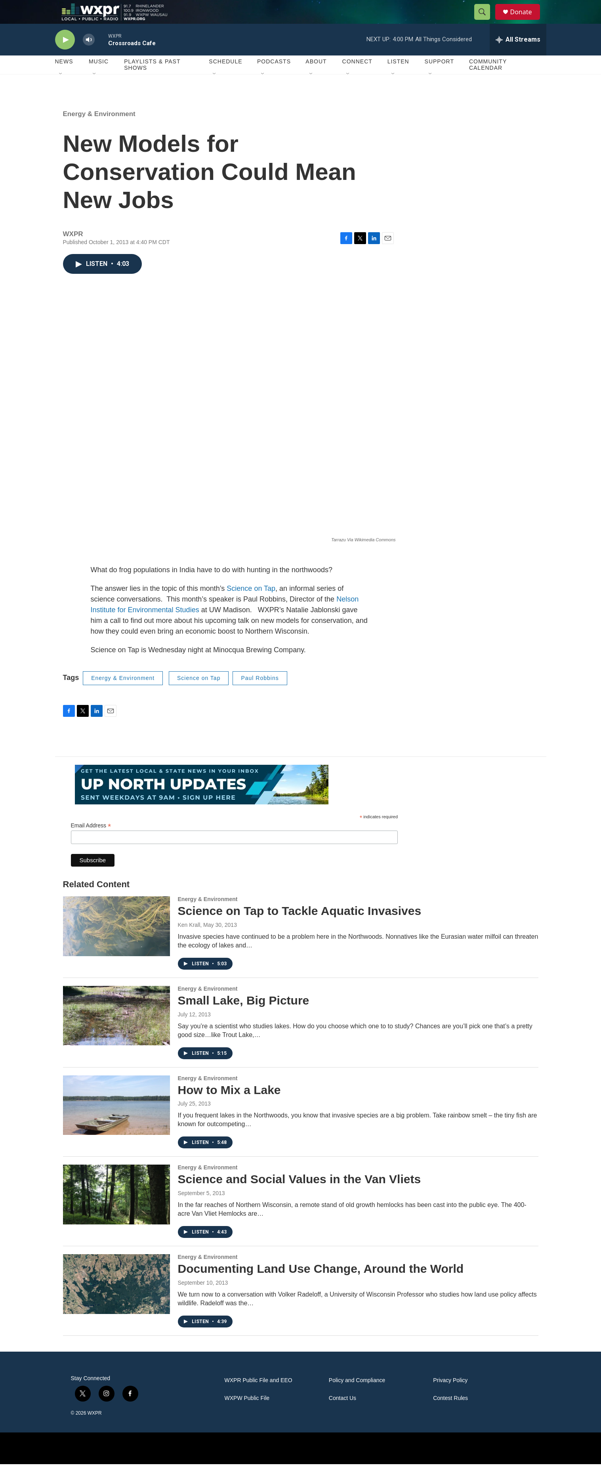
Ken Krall (189, 943)
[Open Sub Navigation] (61, 92)
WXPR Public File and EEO (258, 1398)
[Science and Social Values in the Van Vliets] (116, 1212)
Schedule (225, 79)
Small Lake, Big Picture (243, 1018)
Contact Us (342, 1416)
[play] (65, 57)
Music (99, 79)
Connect (357, 79)
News (64, 79)
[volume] (88, 58)
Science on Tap (251, 606)
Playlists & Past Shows (152, 82)
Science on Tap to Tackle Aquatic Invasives (300, 928)
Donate (526, 21)
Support (439, 79)
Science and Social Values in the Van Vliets (299, 1196)
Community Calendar (488, 82)
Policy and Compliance (357, 1398)
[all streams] (518, 57)
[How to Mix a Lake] (116, 1123)
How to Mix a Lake (229, 1107)
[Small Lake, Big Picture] (116, 1033)
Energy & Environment (99, 132)
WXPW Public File (247, 1416)
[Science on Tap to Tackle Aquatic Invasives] (116, 944)
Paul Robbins (260, 696)
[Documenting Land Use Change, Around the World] (116, 1301)
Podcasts (274, 79)
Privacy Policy (450, 1398)
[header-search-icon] (486, 21)
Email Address (91, 843)
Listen (398, 79)
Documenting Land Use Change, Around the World (321, 1286)
